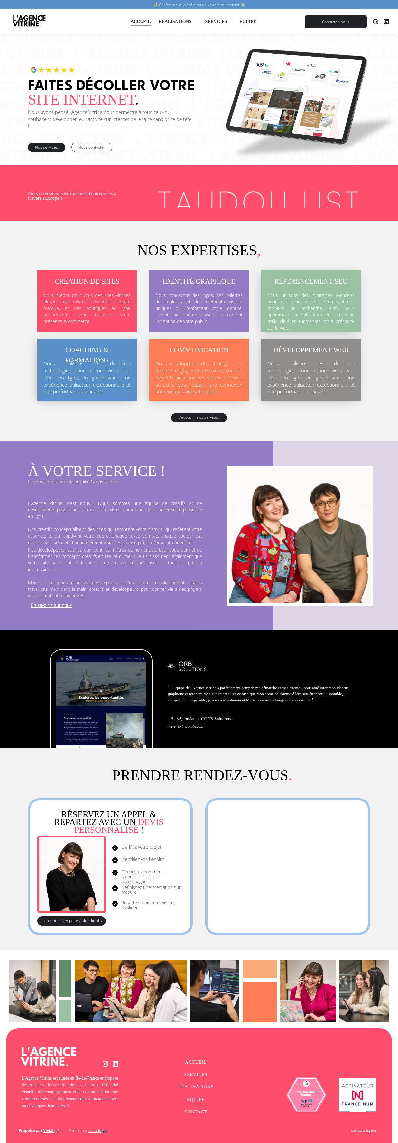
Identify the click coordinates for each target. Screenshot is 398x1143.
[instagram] (375, 21)
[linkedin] (386, 21)
